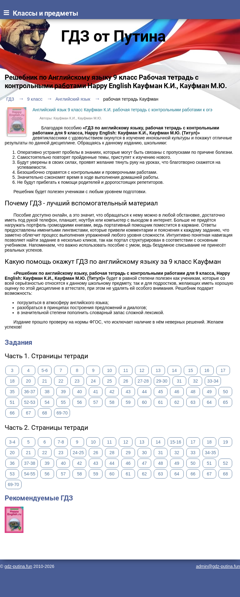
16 (206, 370)
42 (111, 391)
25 (109, 381)
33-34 (212, 381)
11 (125, 370)
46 (176, 391)
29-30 (162, 381)
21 (44, 381)
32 (195, 381)
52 (225, 463)
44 (144, 391)
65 (225, 402)
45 (160, 391)
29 (128, 452)
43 (128, 391)
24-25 (78, 452)
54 (47, 402)
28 (111, 452)
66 (12, 412)
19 (225, 441)
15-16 (175, 441)
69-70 (62, 412)
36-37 (29, 391)
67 (28, 412)
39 (63, 391)
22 (60, 381)
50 (225, 391)
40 (79, 391)
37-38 (29, 463)
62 (176, 402)
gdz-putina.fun (18, 566)
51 (12, 402)
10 (109, 370)
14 (174, 370)
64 (209, 402)
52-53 (29, 402)
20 (28, 381)
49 (209, 391)
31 (179, 381)
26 (125, 381)
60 (144, 402)
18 (12, 381)
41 (95, 391)
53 (12, 473)
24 (93, 381)
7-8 (61, 441)
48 (193, 391)
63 (193, 402)
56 (79, 402)
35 (12, 391)
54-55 (29, 473)
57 (95, 402)
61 (160, 402)
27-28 (143, 381)
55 (63, 402)
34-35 (210, 452)
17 (223, 370)
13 (158, 370)
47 (144, 463)
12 (141, 370)
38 (47, 391)
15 (190, 370)
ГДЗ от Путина (113, 36)
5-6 (45, 370)
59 (128, 402)
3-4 (12, 441)
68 (44, 412)
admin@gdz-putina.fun (218, 566)
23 (77, 381)
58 (111, 402)
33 (193, 452)
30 (144, 452)
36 (12, 463)
